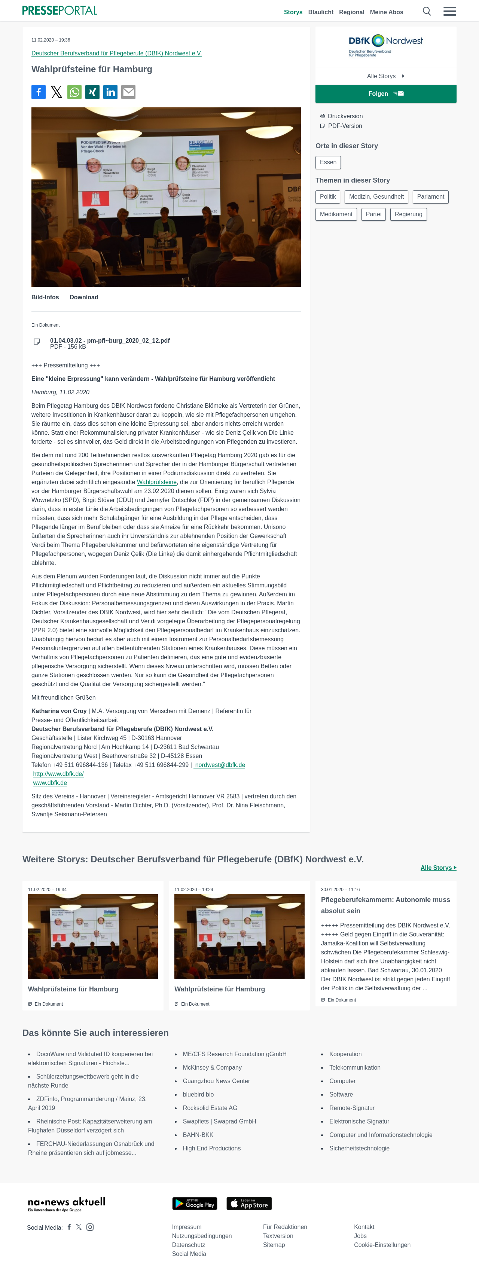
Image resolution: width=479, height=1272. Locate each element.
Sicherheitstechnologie (359, 1148)
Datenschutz (188, 1245)
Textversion (278, 1236)
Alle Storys (386, 76)
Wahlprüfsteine (157, 482)
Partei (375, 215)
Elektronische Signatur (359, 1121)
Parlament (433, 197)
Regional (351, 12)
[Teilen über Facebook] (38, 92)
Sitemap (274, 1245)
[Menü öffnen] (450, 11)
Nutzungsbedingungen (202, 1236)
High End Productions (212, 1148)
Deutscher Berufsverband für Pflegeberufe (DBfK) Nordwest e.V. (116, 53)
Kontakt (364, 1227)
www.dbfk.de (50, 783)
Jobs (360, 1236)
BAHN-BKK (198, 1135)
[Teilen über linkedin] (110, 92)
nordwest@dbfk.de (219, 765)
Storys (293, 12)
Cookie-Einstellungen (382, 1245)
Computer (342, 1081)
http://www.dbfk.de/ (58, 774)
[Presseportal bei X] (76, 1227)
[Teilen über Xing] (92, 92)
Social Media (189, 1254)
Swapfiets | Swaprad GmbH (219, 1121)
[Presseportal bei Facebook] (67, 1227)
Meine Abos (386, 12)
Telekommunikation (355, 1067)
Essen (328, 162)
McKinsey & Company (212, 1067)
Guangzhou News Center (216, 1081)
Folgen (386, 94)
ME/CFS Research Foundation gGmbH (235, 1054)
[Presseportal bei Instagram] (88, 1226)
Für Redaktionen (285, 1227)
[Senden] (128, 92)
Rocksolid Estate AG (210, 1108)
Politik (328, 197)
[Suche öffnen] (427, 11)
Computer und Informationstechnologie (381, 1135)
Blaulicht (321, 12)
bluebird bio (198, 1094)
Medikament (336, 215)
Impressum (187, 1227)
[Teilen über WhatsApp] (74, 92)
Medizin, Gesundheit (378, 197)
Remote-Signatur (352, 1108)
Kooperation (345, 1054)
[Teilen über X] (56, 92)
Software (341, 1094)
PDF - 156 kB (110, 344)
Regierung (411, 215)
